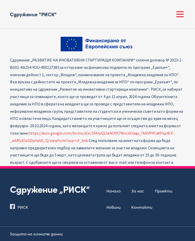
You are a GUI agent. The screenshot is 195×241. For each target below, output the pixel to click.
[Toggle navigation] (180, 14)
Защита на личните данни (36, 233)
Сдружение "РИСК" (33, 14)
